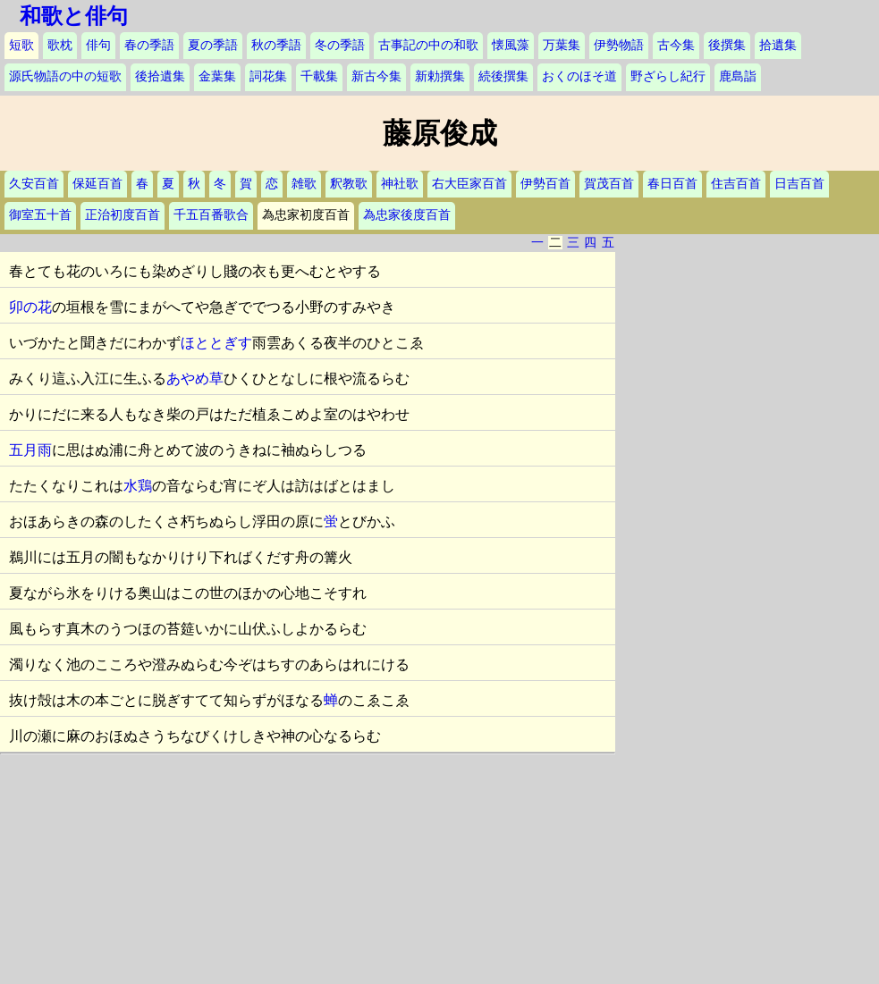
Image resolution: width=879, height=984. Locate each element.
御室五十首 (40, 215)
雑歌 (304, 183)
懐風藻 (510, 45)
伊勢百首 (545, 183)
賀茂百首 (609, 183)
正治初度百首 (122, 215)
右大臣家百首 (469, 183)
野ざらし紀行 (668, 76)
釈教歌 (349, 183)
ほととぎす (216, 342)
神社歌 (399, 183)
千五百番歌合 (211, 215)
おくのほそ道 (579, 76)
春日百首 (672, 183)
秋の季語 (276, 45)
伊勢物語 (619, 45)
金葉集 (217, 76)
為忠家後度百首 (407, 215)
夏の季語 (213, 45)
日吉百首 (799, 183)
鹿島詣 (737, 76)
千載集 (319, 76)
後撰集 (727, 45)
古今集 (676, 45)
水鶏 (137, 485)
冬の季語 (340, 45)
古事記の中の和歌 (428, 45)
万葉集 (561, 45)
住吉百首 (736, 183)
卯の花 (30, 307)
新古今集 (376, 76)
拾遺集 (778, 45)
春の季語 (149, 45)
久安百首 (34, 183)
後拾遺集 (160, 76)
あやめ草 (195, 378)
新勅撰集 (440, 76)
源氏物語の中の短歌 (65, 76)
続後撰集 (503, 76)
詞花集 (268, 76)
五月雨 (30, 450)
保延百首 (97, 183)
